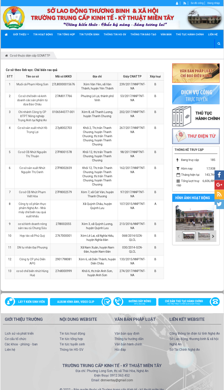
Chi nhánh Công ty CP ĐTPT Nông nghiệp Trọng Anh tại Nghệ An (32, 116)
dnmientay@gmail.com (117, 380)
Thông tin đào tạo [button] (143, 34)
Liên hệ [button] (213, 34)
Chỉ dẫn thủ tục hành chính (186, 303)
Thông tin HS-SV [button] (115, 34)
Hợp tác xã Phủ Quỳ (32, 235)
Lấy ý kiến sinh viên (31, 301)
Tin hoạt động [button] (43, 34)
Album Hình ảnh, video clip (75, 301)
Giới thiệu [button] (21, 36)
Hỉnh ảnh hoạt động (192, 198)
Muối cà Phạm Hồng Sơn (32, 84)
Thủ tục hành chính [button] (190, 34)
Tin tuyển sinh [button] (89, 34)
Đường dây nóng (136, 303)
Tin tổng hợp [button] (66, 34)
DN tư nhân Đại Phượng (32, 247)
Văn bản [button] (166, 34)
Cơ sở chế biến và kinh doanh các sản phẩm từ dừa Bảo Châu (32, 100)
